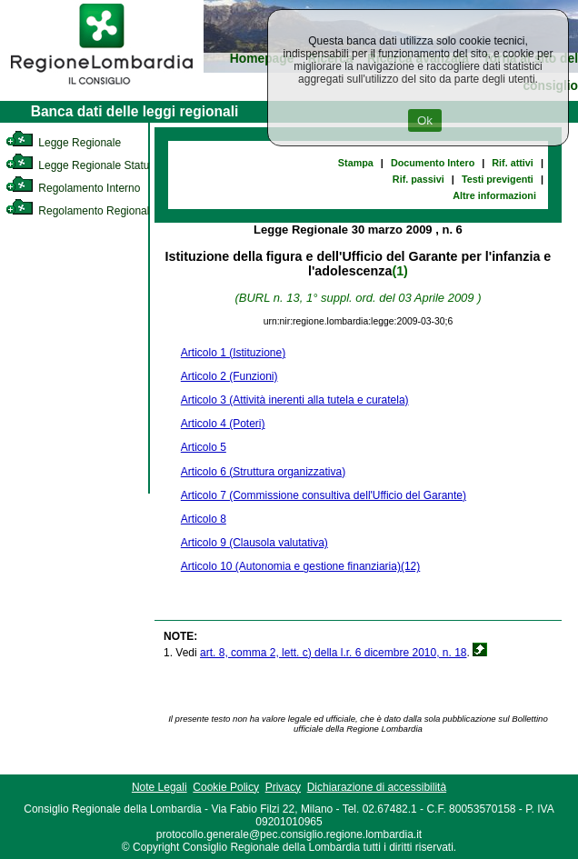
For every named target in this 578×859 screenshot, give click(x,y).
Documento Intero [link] (432, 162)
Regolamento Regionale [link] (80, 211)
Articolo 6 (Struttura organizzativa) (263, 471)
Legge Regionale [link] (63, 142)
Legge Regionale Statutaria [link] (88, 165)
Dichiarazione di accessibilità (376, 787)
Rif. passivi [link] (418, 179)
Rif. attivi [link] (512, 162)
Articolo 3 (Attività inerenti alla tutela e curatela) (295, 400)
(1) (399, 271)
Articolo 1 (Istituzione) (233, 352)
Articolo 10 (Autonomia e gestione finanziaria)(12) (300, 566)
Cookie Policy (226, 787)
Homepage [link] (262, 58)
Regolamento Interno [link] (72, 188)
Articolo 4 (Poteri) (223, 423)
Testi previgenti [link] (497, 179)
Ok (425, 120)
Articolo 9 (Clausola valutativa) (254, 542)
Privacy (283, 787)
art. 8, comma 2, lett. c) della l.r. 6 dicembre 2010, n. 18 (333, 652)
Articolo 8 (203, 519)
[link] (102, 87)
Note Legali (159, 787)
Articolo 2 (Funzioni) (229, 376)
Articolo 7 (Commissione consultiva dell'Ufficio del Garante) (323, 495)
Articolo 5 (203, 447)
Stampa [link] (356, 162)
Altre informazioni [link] (494, 195)
